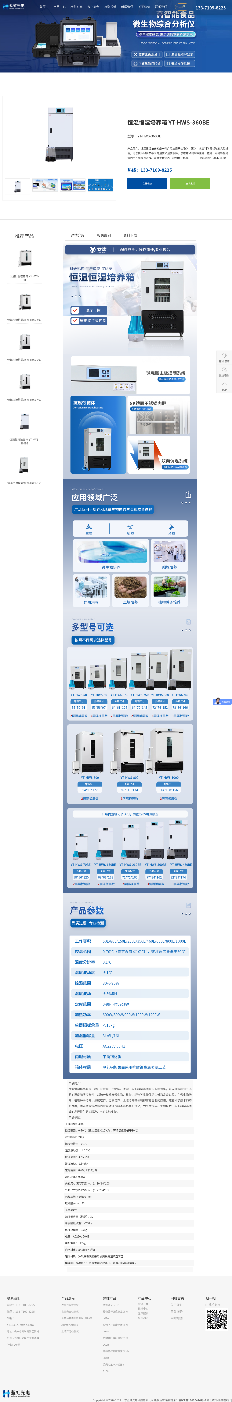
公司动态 (143, 1318)
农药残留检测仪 (70, 1305)
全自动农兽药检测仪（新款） (77, 1318)
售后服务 (177, 1311)
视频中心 (143, 1308)
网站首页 (177, 1298)
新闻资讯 (127, 6)
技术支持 (190, 183)
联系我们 (161, 6)
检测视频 (110, 6)
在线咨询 (147, 183)
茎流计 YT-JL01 (111, 1305)
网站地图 (177, 1318)
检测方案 (76, 6)
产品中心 (59, 6)
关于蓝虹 (144, 6)
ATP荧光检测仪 (69, 1324)
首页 (43, 6)
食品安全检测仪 (70, 1311)
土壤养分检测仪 (70, 1331)
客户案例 (93, 6)
